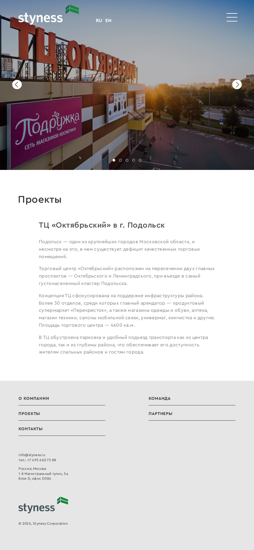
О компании (34, 398)
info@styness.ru (32, 455)
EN (108, 20)
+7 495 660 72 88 (41, 460)
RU (99, 20)
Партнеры (161, 413)
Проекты (29, 413)
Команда (160, 398)
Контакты (31, 428)
